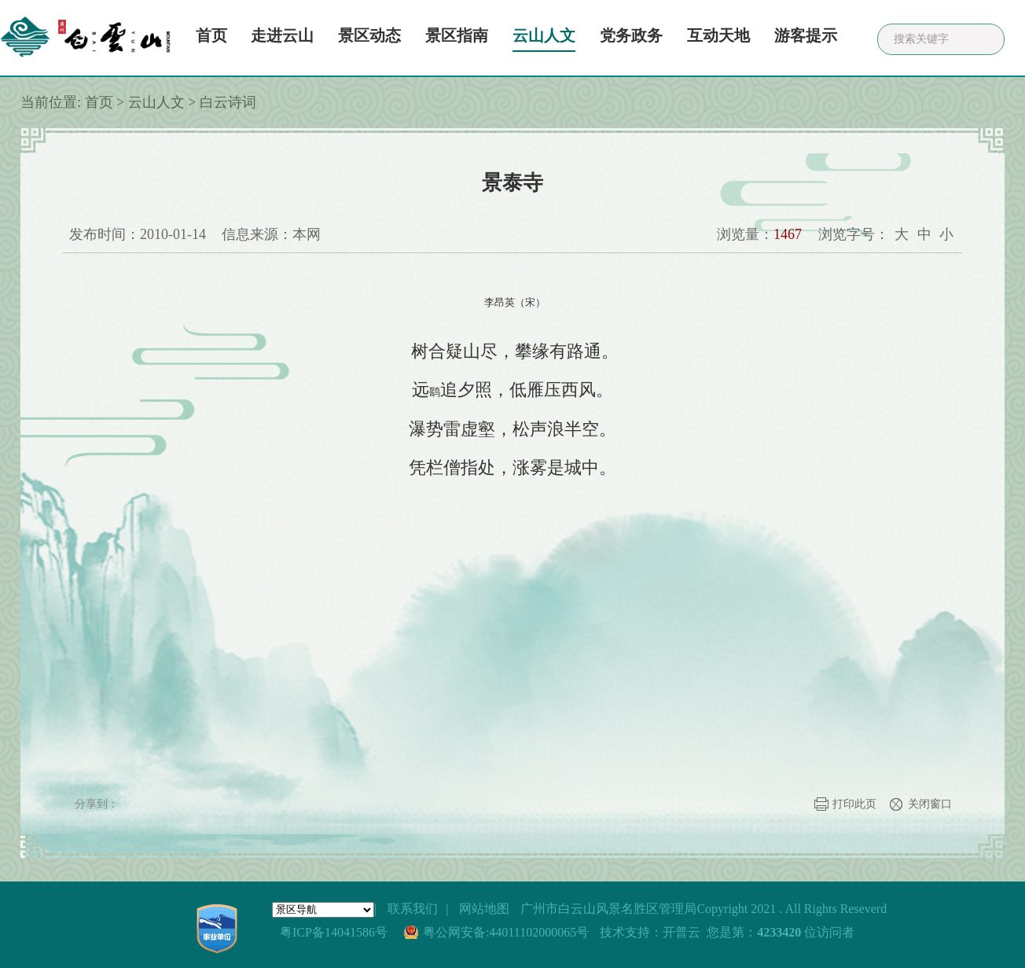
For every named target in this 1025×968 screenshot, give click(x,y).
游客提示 (805, 35)
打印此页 (854, 804)
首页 (211, 35)
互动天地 (718, 35)
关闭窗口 (930, 804)
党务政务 (631, 35)
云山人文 (543, 35)
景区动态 (369, 35)
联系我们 (413, 908)
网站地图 (484, 908)
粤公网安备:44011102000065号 (506, 932)
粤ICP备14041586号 (334, 932)
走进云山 (282, 35)
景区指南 (456, 35)
